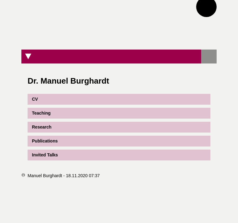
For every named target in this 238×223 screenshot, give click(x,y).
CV (33, 99)
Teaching (41, 113)
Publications (45, 140)
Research (41, 127)
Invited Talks (45, 154)
